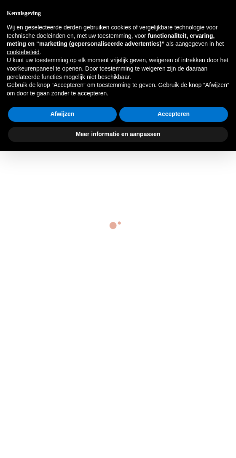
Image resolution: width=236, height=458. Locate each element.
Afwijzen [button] (63, 114)
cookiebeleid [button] (23, 52)
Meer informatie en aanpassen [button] (118, 134)
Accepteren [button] (174, 114)
